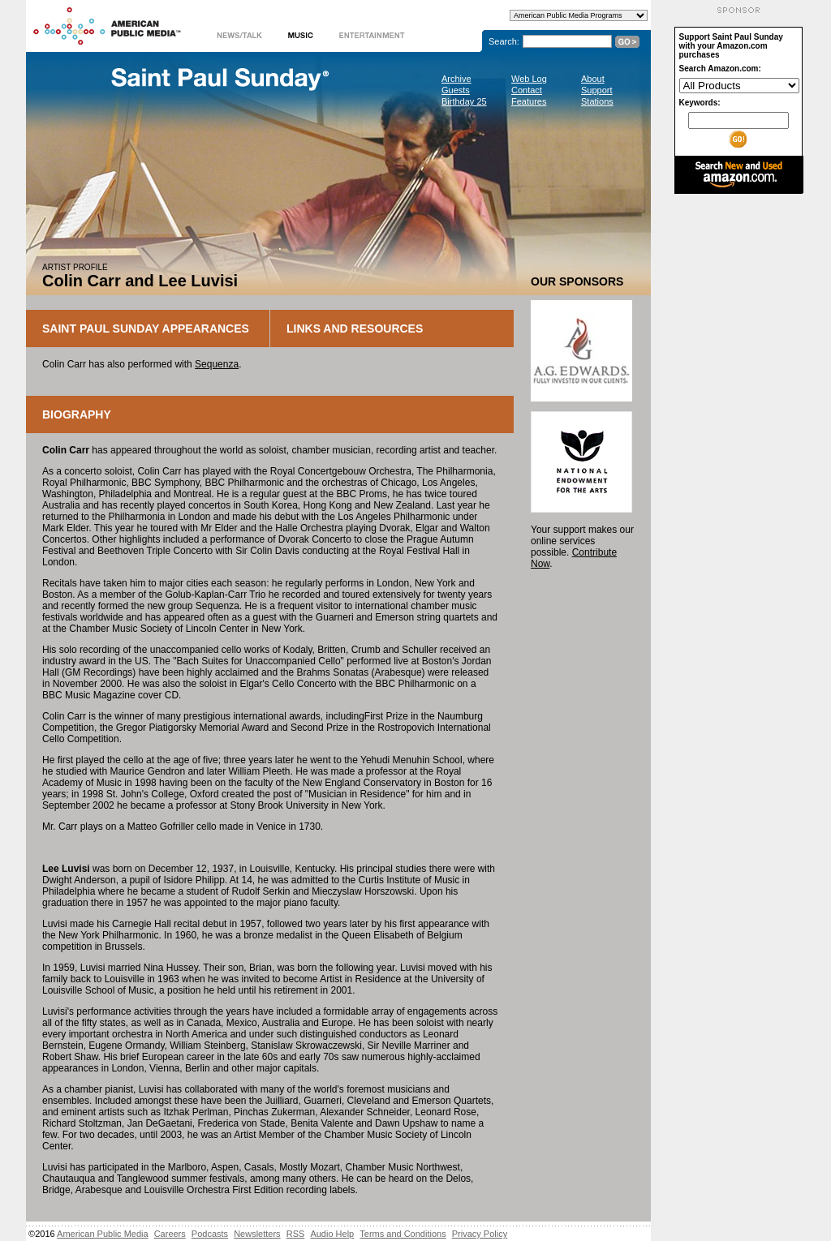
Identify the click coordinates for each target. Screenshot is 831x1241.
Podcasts (210, 1234)
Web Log (529, 79)
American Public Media (103, 1234)
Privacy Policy (479, 1234)
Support (597, 90)
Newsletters (257, 1234)
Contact (526, 90)
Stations (597, 101)
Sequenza (217, 364)
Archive (456, 79)
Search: (504, 41)
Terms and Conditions (403, 1234)
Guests (455, 90)
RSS (295, 1234)
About (593, 79)
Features (528, 101)
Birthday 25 (464, 101)
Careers (170, 1234)
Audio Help (332, 1234)
